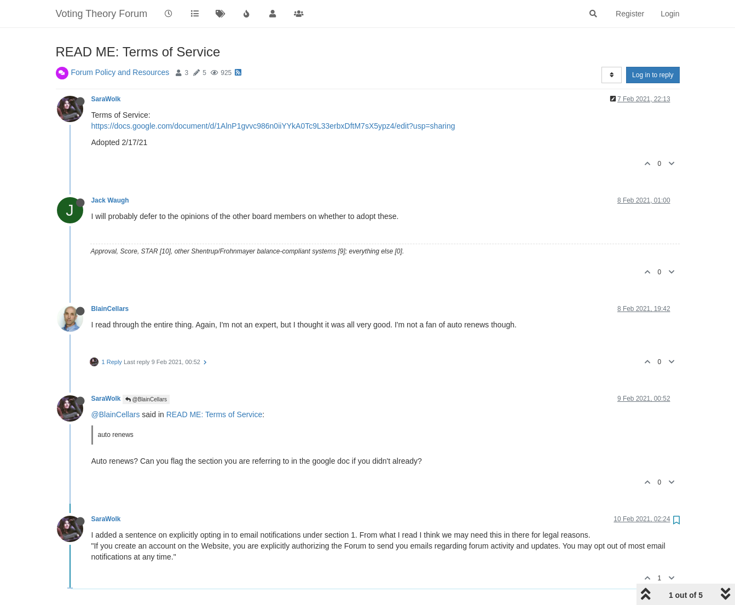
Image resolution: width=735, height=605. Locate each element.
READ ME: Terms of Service (214, 414)
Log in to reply (652, 75)
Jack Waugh (110, 200)
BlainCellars (110, 309)
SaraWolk (106, 99)
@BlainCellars (146, 399)
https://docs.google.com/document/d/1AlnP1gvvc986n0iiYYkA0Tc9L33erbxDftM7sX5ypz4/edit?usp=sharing (273, 126)
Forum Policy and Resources (120, 72)
